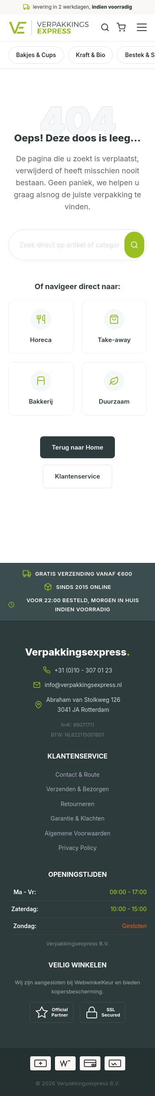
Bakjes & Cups (36, 54)
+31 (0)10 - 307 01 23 (83, 670)
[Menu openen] (142, 27)
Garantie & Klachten (77, 818)
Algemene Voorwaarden (77, 833)
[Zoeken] (105, 27)
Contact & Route (77, 774)
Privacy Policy (77, 847)
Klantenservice (77, 476)
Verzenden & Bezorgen (77, 788)
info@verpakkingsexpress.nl (83, 684)
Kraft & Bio (90, 54)
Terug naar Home (77, 447)
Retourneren (77, 803)
